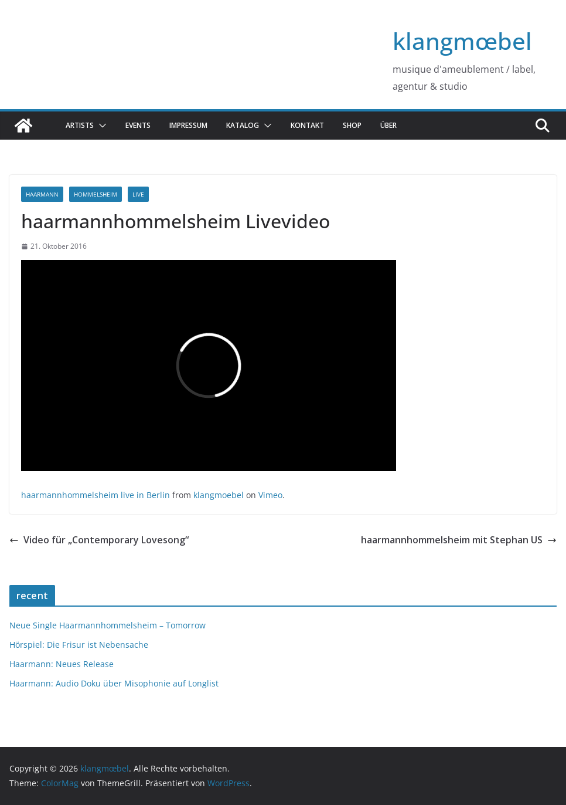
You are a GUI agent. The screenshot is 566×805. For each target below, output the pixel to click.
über (388, 125)
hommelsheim (95, 194)
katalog (242, 125)
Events (138, 125)
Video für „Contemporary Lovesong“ (99, 539)
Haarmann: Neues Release (61, 663)
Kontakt (307, 125)
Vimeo (270, 494)
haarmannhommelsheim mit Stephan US (459, 539)
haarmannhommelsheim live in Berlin (95, 494)
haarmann (42, 194)
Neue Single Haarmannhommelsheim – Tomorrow (107, 625)
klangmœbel (462, 41)
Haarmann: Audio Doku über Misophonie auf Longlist (114, 683)
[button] (100, 126)
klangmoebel (218, 494)
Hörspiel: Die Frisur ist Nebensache (78, 644)
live (138, 194)
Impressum (188, 125)
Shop (352, 125)
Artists (80, 125)
